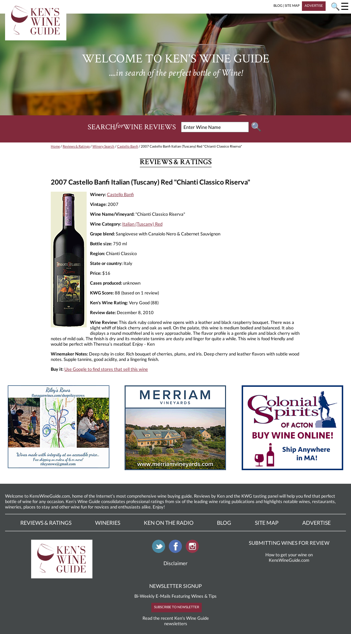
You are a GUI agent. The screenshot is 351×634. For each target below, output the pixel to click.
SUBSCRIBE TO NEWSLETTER (176, 607)
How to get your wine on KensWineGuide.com (289, 557)
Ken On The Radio (169, 522)
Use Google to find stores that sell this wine (106, 369)
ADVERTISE (314, 5)
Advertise (316, 522)
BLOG (277, 5)
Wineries (107, 522)
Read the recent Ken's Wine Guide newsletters (175, 620)
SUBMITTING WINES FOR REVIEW (289, 543)
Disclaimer (175, 563)
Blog (224, 522)
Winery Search (103, 146)
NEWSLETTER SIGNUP (175, 586)
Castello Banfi (127, 146)
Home (55, 146)
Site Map (267, 522)
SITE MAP (292, 5)
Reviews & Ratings (76, 146)
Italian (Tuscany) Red (142, 224)
